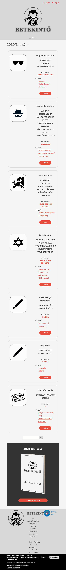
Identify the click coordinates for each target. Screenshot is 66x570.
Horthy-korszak (44, 269)
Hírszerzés (42, 87)
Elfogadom (44, 557)
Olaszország (43, 156)
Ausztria (42, 81)
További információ (13, 568)
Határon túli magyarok (47, 213)
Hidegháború (43, 323)
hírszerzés (45, 144)
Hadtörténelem (44, 84)
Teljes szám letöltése (33, 500)
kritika (45, 317)
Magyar (55, 3)
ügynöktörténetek (45, 75)
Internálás (42, 368)
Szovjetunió (43, 216)
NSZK (41, 371)
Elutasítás (54, 557)
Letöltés (45, 93)
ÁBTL (45, 406)
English (46, 3)
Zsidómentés (43, 278)
